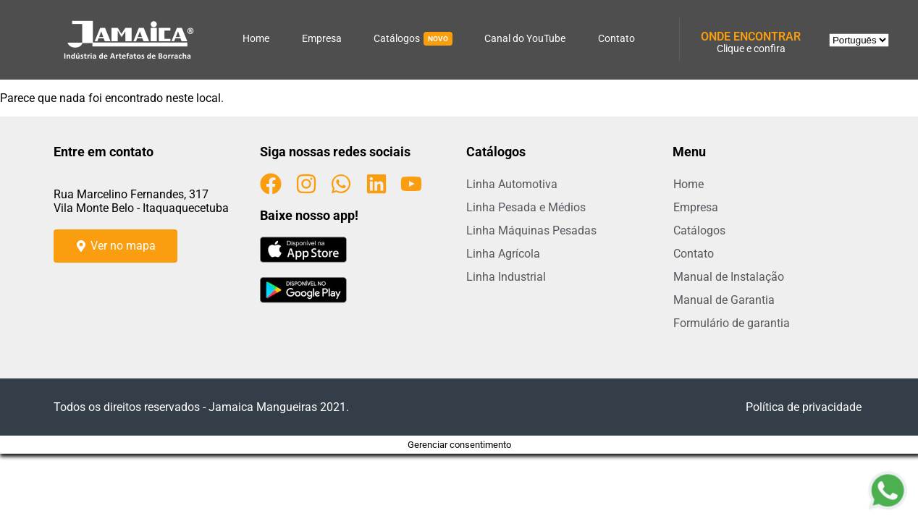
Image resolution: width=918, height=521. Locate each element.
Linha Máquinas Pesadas (531, 230)
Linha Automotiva (511, 184)
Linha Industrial (506, 277)
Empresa (322, 38)
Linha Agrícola (503, 253)
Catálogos (413, 39)
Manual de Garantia (724, 300)
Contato (616, 38)
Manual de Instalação (728, 277)
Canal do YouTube (524, 38)
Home (256, 38)
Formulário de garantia (731, 323)
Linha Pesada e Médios (526, 207)
